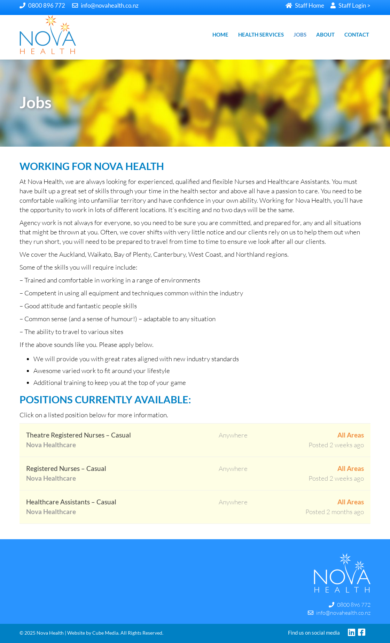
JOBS (300, 34)
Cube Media (105, 633)
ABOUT (325, 34)
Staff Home (305, 5)
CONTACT (356, 34)
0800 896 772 (42, 5)
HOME (220, 34)
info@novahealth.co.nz (105, 5)
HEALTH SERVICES (261, 34)
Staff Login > (350, 5)
